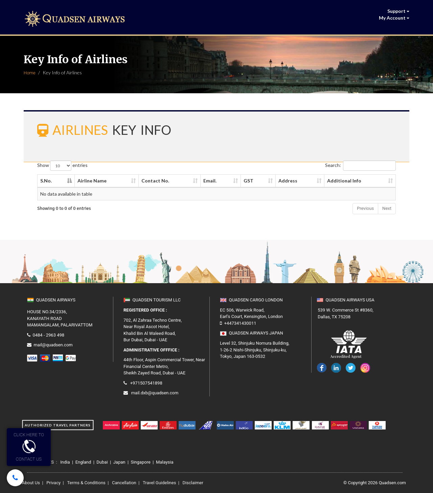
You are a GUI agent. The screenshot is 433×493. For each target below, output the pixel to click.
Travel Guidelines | (160, 482)
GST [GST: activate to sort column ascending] (248, 180)
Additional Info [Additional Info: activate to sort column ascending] (344, 180)
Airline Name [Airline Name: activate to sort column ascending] (92, 180)
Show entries (62, 166)
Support (398, 11)
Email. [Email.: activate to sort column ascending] (209, 180)
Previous (365, 208)
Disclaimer (212, 482)
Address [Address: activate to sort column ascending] (287, 180)
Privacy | (54, 482)
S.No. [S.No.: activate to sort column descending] (46, 180)
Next (386, 208)
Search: (360, 166)
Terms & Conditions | (87, 482)
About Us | (32, 482)
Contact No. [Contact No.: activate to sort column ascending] (155, 180)
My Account (394, 18)
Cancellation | (125, 482)
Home (30, 72)
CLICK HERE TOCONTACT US (29, 447)
